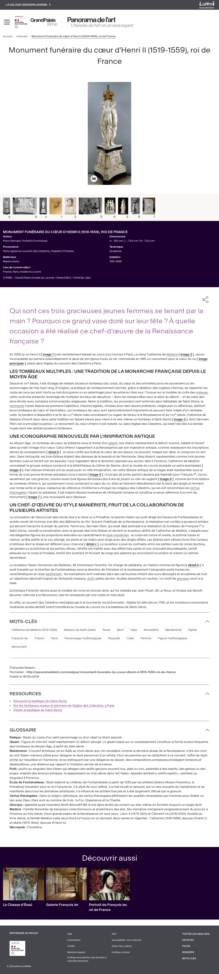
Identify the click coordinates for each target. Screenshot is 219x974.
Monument (20, 647)
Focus (186, 946)
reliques (202, 392)
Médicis (172, 354)
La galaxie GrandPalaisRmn (28, 5)
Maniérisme (178, 630)
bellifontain (54, 574)
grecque (183, 578)
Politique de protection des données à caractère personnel (87, 959)
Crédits (71, 946)
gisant (113, 443)
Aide (69, 934)
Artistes (188, 940)
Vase (137, 630)
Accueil (7, 36)
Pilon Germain (12, 241)
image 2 (186, 354)
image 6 (166, 479)
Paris (55, 638)
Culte (134, 638)
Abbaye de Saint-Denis (82, 630)
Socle (110, 630)
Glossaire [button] (23, 730)
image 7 (34, 497)
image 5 (95, 475)
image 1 (48, 354)
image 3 (179, 419)
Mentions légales (76, 952)
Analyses (22, 36)
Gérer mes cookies (122, 946)
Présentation (73, 940)
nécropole (17, 406)
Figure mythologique (177, 638)
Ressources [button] (25, 694)
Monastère (156, 630)
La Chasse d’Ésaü (17, 905)
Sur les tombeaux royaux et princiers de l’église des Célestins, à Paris (64, 706)
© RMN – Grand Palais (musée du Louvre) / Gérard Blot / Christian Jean (47, 278)
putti (90, 578)
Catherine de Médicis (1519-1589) (35, 630)
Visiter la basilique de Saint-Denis (37, 710)
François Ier (20, 638)
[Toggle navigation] (7, 22)
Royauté (117, 638)
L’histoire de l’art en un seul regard (102, 25)
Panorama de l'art (91, 20)
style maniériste (117, 535)
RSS (114, 934)
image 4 (15, 470)
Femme (150, 638)
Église (198, 630)
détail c (91, 544)
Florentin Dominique (34, 241)
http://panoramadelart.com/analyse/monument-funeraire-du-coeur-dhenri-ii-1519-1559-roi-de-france (101, 672)
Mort (123, 630)
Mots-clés (189, 958)
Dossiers (188, 952)
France (40, 638)
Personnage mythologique (85, 638)
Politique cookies (121, 952)
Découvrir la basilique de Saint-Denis (40, 701)
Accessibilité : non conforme (127, 940)
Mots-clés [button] (23, 621)
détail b (53, 452)
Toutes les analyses (195, 934)
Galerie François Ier (62, 905)
